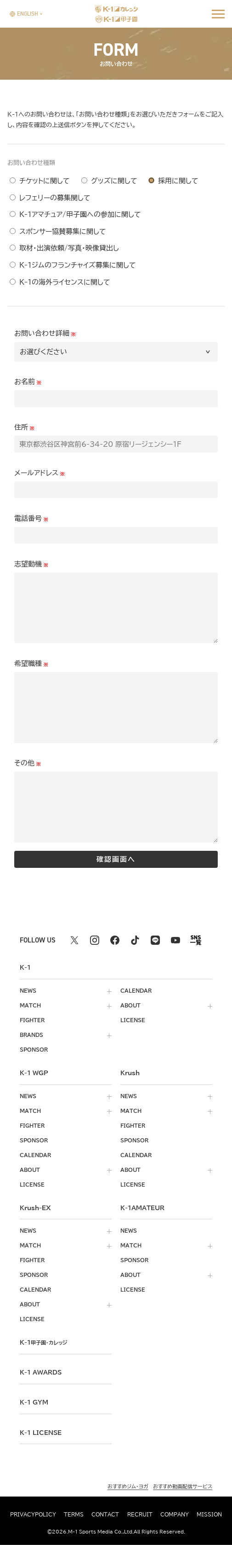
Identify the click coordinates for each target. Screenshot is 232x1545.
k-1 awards (41, 1372)
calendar (136, 991)
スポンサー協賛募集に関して (62, 231)
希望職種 (28, 663)
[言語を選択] (24, 13)
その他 (24, 763)
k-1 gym (34, 1402)
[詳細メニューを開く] (218, 14)
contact (105, 1514)
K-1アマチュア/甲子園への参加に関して (80, 214)
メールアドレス (36, 472)
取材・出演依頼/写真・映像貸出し (69, 248)
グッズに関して (114, 180)
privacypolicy (33, 1514)
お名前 (24, 381)
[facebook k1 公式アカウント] (115, 940)
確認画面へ (115, 859)
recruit (140, 1514)
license (132, 1020)
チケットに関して (44, 180)
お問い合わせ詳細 (41, 333)
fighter (32, 1020)
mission (209, 1514)
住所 (21, 427)
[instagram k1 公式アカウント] (94, 940)
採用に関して (178, 180)
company (174, 1514)
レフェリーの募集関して (55, 197)
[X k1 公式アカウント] (74, 940)
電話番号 (28, 518)
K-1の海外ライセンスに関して (64, 282)
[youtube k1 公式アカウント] (175, 940)
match (30, 1005)
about (130, 1005)
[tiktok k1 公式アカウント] (135, 940)
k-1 (43, 1343)
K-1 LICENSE (41, 1433)
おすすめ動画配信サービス (182, 1486)
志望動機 (28, 564)
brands (31, 1035)
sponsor (34, 1050)
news (28, 991)
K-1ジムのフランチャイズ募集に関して (77, 265)
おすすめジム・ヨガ (128, 1486)
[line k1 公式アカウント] (155, 940)
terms (74, 1514)
